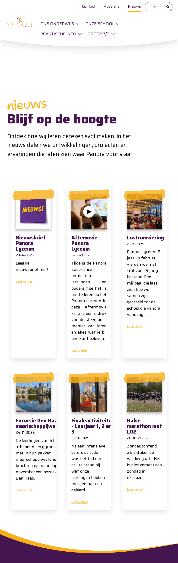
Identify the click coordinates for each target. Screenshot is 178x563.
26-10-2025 (137, 438)
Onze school (99, 23)
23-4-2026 (25, 255)
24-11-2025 (25, 432)
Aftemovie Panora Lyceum (84, 243)
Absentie (112, 6)
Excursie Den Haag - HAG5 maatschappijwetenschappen (51, 423)
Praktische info (58, 34)
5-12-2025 (80, 255)
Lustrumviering (145, 238)
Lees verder (24, 281)
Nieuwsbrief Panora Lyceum (31, 243)
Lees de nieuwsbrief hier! (32, 266)
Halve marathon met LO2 (144, 426)
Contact (88, 6)
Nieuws (134, 6)
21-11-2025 (80, 438)
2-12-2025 (135, 244)
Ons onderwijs (57, 23)
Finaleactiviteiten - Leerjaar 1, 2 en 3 (93, 426)
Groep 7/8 (99, 34)
